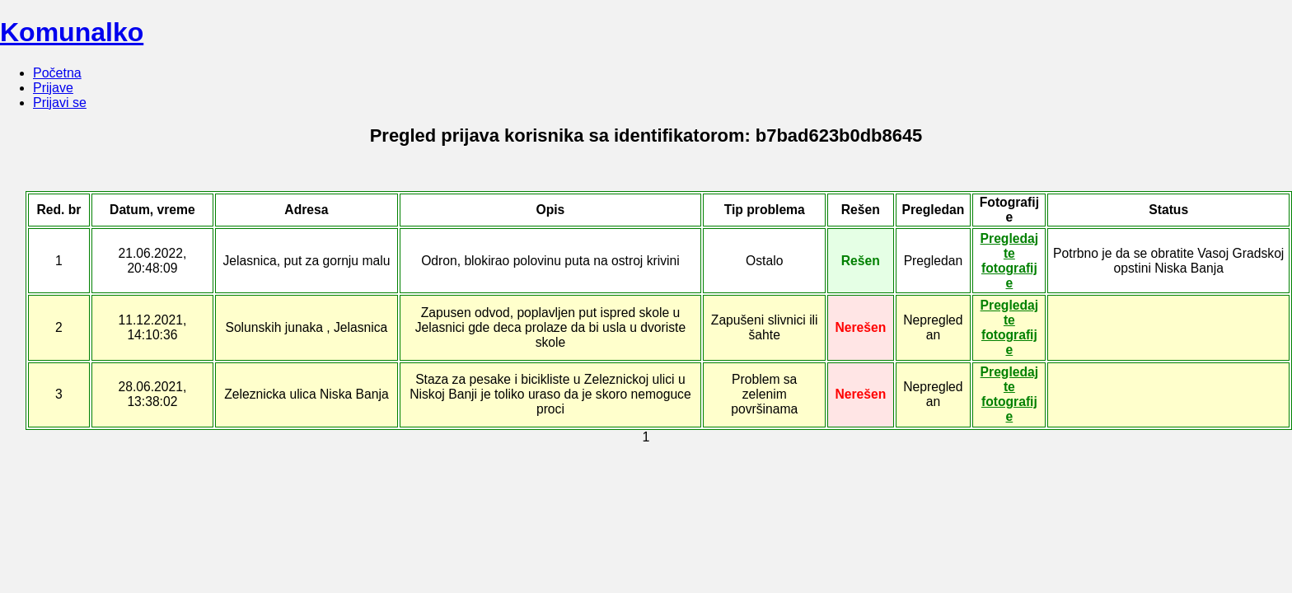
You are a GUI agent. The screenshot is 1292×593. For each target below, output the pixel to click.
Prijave (53, 88)
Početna (57, 73)
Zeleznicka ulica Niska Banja (306, 394)
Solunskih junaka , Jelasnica (306, 327)
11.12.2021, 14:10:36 (153, 327)
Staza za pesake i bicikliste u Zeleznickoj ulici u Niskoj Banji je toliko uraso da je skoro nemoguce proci (550, 394)
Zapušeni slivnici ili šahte (764, 327)
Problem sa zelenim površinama (764, 394)
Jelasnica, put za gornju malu (306, 261)
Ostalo (764, 261)
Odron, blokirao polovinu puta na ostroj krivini (550, 261)
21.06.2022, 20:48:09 (153, 260)
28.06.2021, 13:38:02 (153, 394)
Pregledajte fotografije (1010, 260)
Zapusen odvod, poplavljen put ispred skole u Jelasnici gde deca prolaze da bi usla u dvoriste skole (550, 327)
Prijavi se (60, 103)
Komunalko (71, 32)
